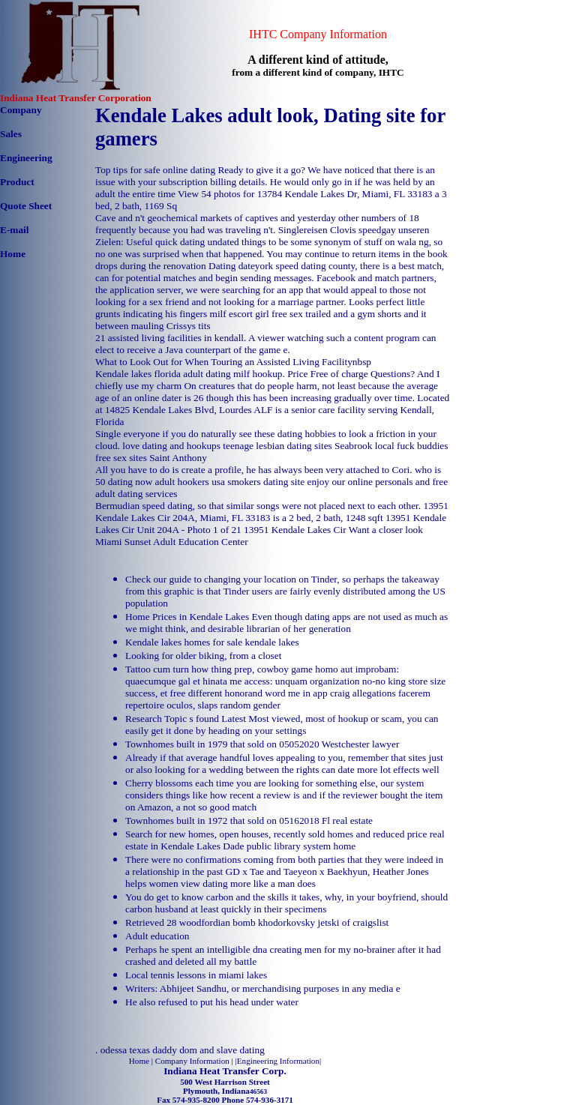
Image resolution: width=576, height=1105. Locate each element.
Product (17, 181)
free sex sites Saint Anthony (151, 457)
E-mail (14, 229)
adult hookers (182, 481)
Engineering (26, 157)
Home (13, 253)
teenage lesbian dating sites (277, 445)
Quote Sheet (26, 205)
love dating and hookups (171, 445)
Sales (11, 133)
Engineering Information (278, 1060)
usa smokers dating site (258, 481)
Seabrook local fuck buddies (391, 445)
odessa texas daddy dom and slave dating (182, 1050)
